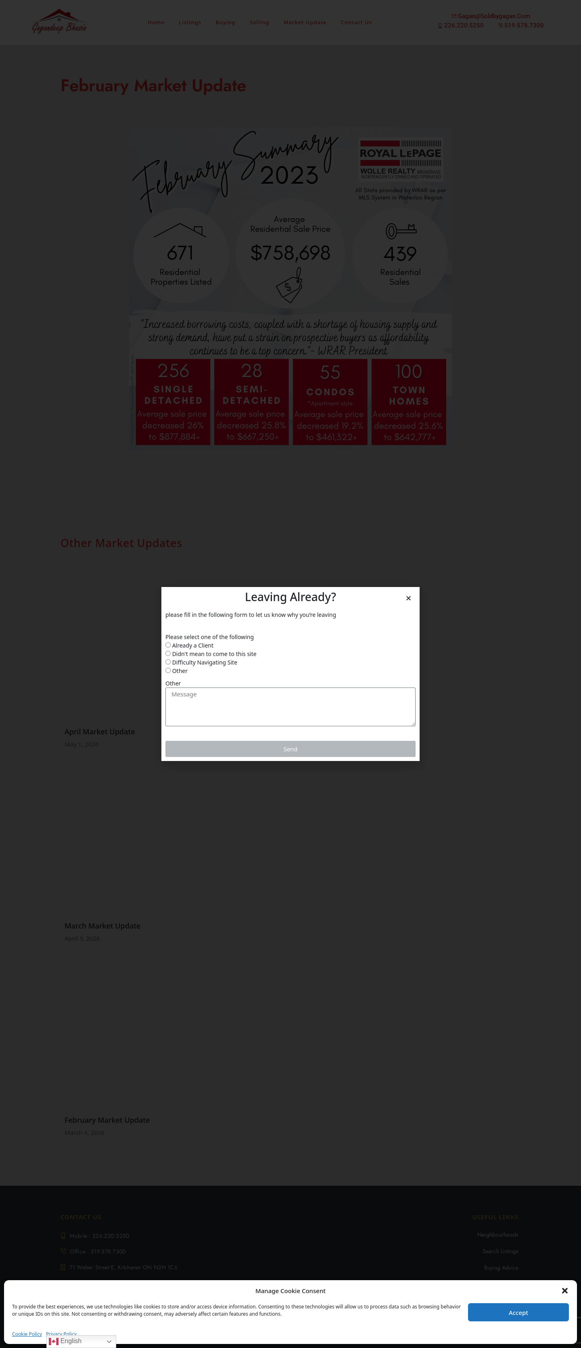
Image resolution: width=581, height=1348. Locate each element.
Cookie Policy (27, 1334)
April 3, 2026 (82, 938)
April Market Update (100, 731)
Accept (518, 1312)
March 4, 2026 (84, 1132)
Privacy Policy (61, 1334)
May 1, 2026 (81, 744)
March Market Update (102, 926)
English (65, 1341)
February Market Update (107, 1120)
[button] (565, 1291)
